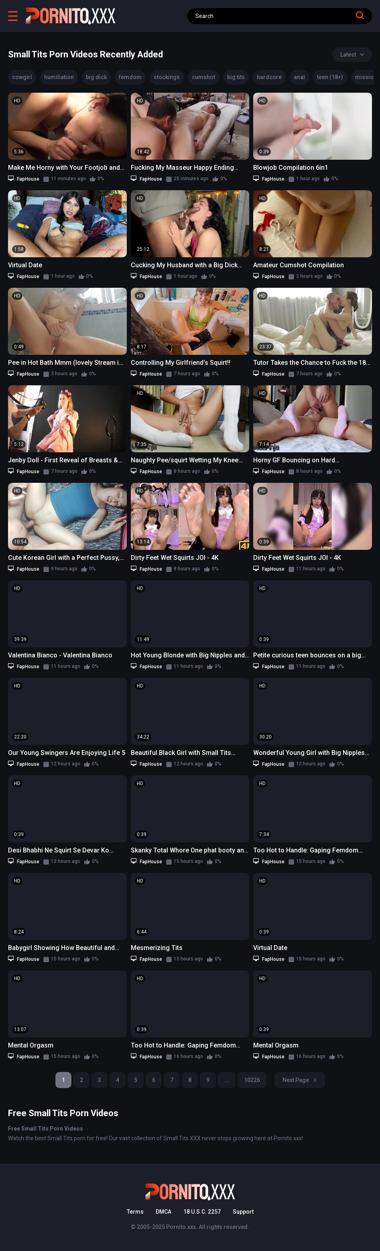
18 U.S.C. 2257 (202, 1211)
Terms (135, 1211)
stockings (167, 77)
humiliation (59, 77)
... (226, 1080)
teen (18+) (330, 77)
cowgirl (22, 77)
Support (243, 1211)
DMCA (163, 1211)
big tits (236, 77)
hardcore (269, 77)
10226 (252, 1080)
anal (299, 77)
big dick (96, 77)
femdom (130, 77)
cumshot (203, 77)
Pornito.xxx (181, 1227)
